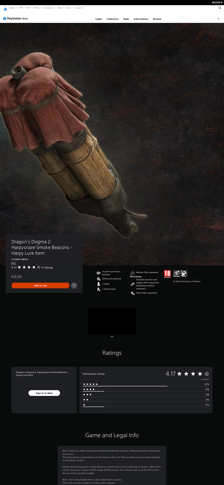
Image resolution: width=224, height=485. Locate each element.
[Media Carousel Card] (112, 318)
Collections (96, 16)
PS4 (27, 8)
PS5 (20, 8)
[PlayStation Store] (16, 15)
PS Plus (36, 8)
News (60, 8)
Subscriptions (124, 16)
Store (68, 8)
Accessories (48, 8)
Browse (141, 16)
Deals (110, 16)
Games (12, 8)
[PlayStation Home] (5, 8)
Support (78, 8)
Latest (82, 16)
